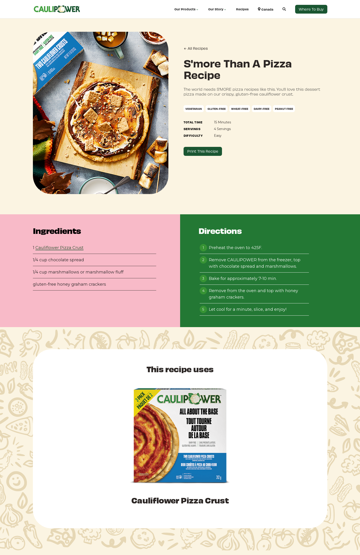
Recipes (242, 9)
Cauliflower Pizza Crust (59, 247)
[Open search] (279, 9)
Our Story (217, 9)
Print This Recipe (202, 151)
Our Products (186, 9)
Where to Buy (311, 9)
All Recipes (196, 48)
